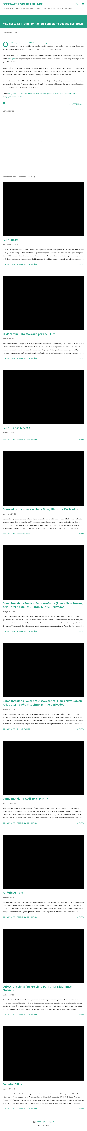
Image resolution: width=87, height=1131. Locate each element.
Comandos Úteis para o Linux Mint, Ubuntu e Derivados (40, 509)
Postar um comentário (27, 264)
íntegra (12, 59)
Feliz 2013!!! (10, 240)
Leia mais (80, 264)
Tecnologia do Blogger (43, 1122)
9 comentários (23, 534)
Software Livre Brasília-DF (23, 4)
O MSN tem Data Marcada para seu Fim (29, 334)
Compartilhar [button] (75, 104)
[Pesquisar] (77, 4)
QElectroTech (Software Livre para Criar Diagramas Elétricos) (37, 988)
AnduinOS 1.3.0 (13, 892)
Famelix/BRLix (12, 1084)
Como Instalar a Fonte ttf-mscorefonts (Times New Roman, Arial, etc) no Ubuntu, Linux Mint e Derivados (43, 605)
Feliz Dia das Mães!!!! (16, 428)
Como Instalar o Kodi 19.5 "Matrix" (26, 798)
